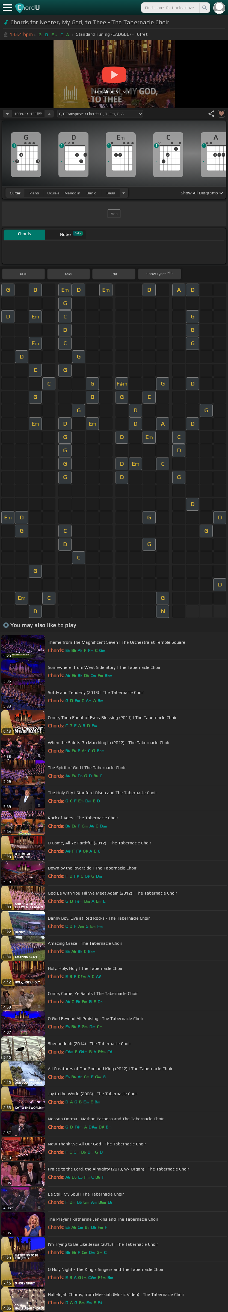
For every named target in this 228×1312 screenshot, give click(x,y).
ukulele (53, 193)
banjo (91, 193)
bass (110, 193)
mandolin (72, 193)
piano (34, 193)
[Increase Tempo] (49, 114)
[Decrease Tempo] (7, 114)
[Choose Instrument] (124, 193)
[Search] (204, 7)
